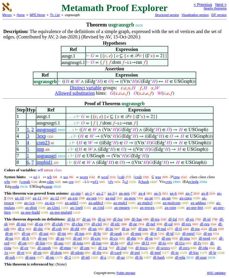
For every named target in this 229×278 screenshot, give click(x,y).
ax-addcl (71, 203)
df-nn (50, 257)
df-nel (150, 224)
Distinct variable (85, 87)
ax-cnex (186, 198)
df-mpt (136, 233)
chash (144, 181)
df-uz (121, 257)
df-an (86, 219)
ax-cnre (170, 207)
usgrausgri (47, 155)
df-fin (96, 252)
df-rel (77, 238)
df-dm (131, 238)
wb (49, 177)
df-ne (133, 224)
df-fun (97, 243)
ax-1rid (98, 207)
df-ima (185, 238)
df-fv (197, 243)
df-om (84, 248)
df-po (207, 233)
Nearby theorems (215, 8)
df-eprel (188, 233)
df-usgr (201, 257)
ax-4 (141, 193)
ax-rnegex (122, 207)
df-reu (204, 224)
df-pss (143, 228)
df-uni (44, 233)
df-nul (161, 228)
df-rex (186, 224)
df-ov (24, 248)
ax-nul (110, 198)
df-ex (190, 219)
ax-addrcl (96, 203)
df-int (61, 233)
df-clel (97, 224)
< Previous (203, 4)
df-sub (10, 257)
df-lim (40, 243)
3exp (41, 136)
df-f (130, 243)
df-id (170, 233)
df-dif (74, 228)
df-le (212, 252)
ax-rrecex (147, 207)
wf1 (95, 181)
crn (71, 181)
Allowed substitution (75, 93)
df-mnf (155, 252)
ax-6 (173, 193)
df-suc (59, 243)
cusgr (48, 186)
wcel (105, 177)
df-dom (56, 252)
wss (158, 177)
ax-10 (19, 198)
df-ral (168, 224)
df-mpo (65, 248)
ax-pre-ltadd (30, 212)
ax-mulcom (171, 203)
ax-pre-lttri (194, 207)
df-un (92, 228)
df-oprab (44, 248)
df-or (102, 219)
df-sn (213, 228)
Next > (221, 4)
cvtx (168, 181)
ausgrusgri (47, 129)
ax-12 (54, 198)
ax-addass (198, 203)
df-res (166, 238)
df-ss (125, 228)
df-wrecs (163, 248)
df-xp (60, 238)
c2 (126, 181)
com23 (43, 142)
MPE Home (37, 15)
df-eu (39, 224)
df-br (97, 233)
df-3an (136, 219)
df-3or (118, 219)
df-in (109, 228)
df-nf (207, 219)
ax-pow (130, 198)
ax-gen (124, 193)
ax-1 (88, 193)
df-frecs (141, 248)
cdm (50, 181)
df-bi (71, 219)
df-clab (57, 224)
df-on (22, 243)
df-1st (102, 248)
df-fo (162, 243)
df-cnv (96, 238)
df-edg (180, 257)
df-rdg (203, 248)
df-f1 (145, 243)
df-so (9, 238)
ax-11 (37, 198)
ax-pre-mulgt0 (61, 212)
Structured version (167, 15)
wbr (7, 181)
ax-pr (149, 198)
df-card (115, 252)
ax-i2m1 (53, 207)
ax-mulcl (120, 203)
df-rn (149, 238)
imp (40, 149)
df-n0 (85, 257)
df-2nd (121, 248)
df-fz (139, 257)
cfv (111, 181)
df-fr (25, 238)
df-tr (153, 233)
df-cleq (77, 224)
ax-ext (73, 198)
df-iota (78, 243)
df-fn (114, 243)
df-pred (204, 238)
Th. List (55, 15)
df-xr (175, 252)
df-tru (155, 219)
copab (25, 181)
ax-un (166, 198)
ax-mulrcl (145, 203)
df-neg (30, 257)
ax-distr (31, 207)
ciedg (194, 181)
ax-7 (188, 193)
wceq (84, 177)
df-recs (184, 248)
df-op (26, 233)
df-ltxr (194, 252)
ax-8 (204, 193)
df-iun (79, 233)
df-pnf (135, 252)
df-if (178, 228)
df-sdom (77, 252)
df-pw (195, 228)
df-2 (67, 257)
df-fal (172, 219)
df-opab (116, 233)
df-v (21, 228)
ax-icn (50, 203)
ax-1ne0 (76, 207)
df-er (20, 252)
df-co (114, 238)
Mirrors (7, 15)
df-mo (21, 224)
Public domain (126, 273)
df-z (103, 257)
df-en (37, 252)
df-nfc (115, 224)
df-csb (57, 228)
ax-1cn (29, 203)
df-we (42, 238)
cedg (15, 186)
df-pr (9, 233)
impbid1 (44, 162)
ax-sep (91, 198)
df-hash (159, 257)
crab (138, 177)
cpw (176, 177)
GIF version (219, 15)
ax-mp (76, 193)
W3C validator (216, 273)
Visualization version (195, 15)
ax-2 (99, 193)
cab (121, 177)
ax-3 (111, 193)
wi (35, 177)
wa (65, 177)
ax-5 (157, 193)
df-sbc (38, 228)
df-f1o (180, 243)
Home (21, 15)
